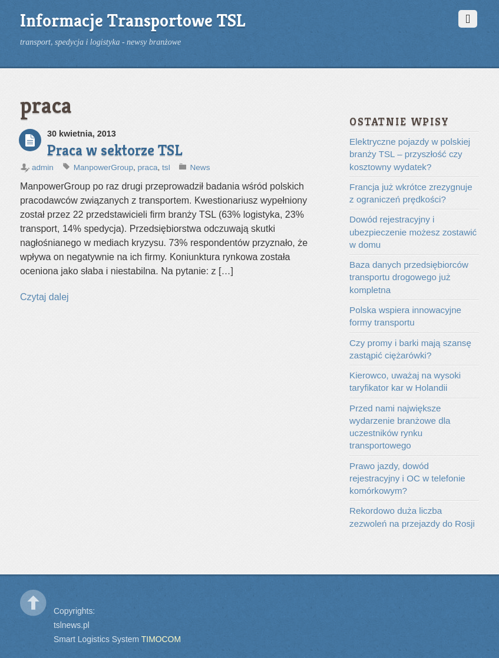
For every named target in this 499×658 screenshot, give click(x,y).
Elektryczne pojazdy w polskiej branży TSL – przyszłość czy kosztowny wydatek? (409, 154)
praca (148, 167)
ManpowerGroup (103, 167)
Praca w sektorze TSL (115, 150)
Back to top (33, 603)
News (200, 167)
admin (43, 167)
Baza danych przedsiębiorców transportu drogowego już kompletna (408, 277)
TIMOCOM (161, 639)
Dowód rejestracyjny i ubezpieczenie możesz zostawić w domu (413, 232)
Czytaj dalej (44, 297)
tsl (166, 167)
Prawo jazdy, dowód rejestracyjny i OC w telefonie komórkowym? (407, 478)
